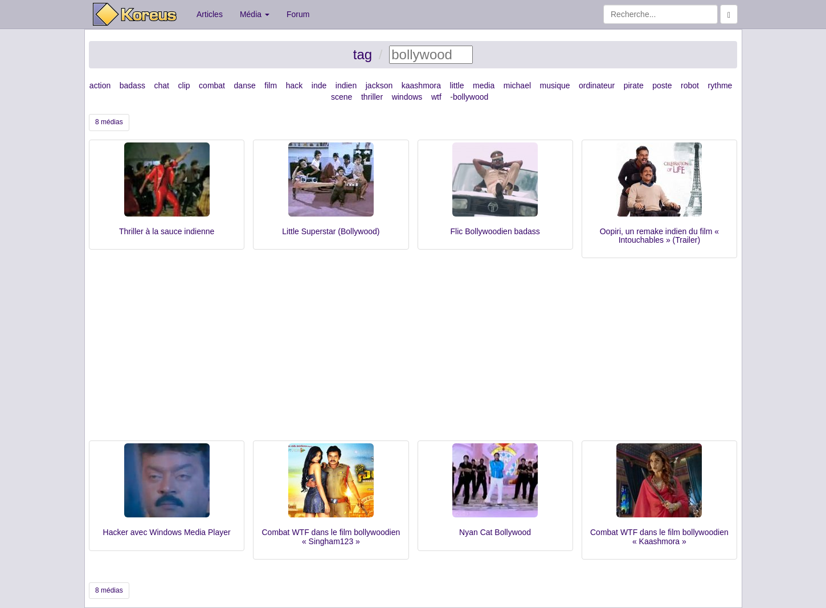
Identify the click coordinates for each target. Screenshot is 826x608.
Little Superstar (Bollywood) (330, 231)
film (270, 85)
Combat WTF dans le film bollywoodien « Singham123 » (330, 536)
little (457, 85)
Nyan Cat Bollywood (495, 532)
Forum (298, 14)
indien (346, 85)
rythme (720, 85)
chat (161, 85)
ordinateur (597, 85)
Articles (210, 14)
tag (362, 54)
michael (517, 85)
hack (294, 85)
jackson (379, 85)
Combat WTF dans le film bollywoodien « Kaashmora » (659, 536)
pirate (634, 85)
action (100, 85)
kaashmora (421, 85)
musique (555, 85)
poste (662, 85)
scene (341, 96)
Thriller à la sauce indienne (166, 231)
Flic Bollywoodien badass (495, 231)
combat (212, 85)
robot (690, 85)
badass (132, 85)
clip (184, 85)
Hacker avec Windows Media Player (167, 532)
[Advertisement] (413, 355)
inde (319, 85)
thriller (372, 96)
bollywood (470, 96)
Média (254, 14)
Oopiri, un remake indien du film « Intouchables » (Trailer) (659, 235)
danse (245, 85)
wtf (436, 96)
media (483, 85)
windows (407, 96)
